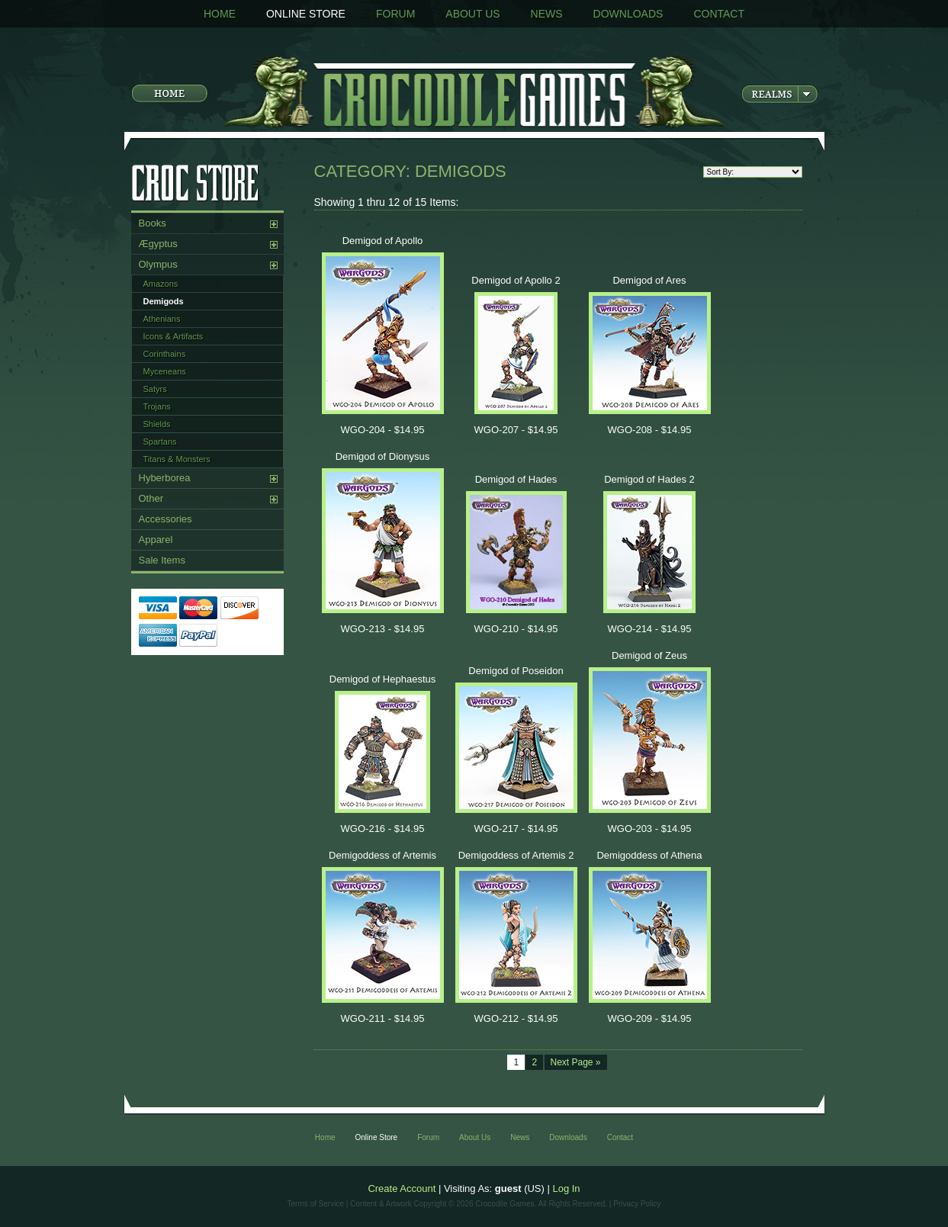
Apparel (156, 539)
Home (220, 14)
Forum (395, 14)
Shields (157, 424)
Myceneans (164, 371)
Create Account (401, 1188)
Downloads (628, 14)
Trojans (157, 406)
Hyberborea (165, 477)
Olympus (158, 264)
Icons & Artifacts (173, 336)
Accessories (165, 519)
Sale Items (162, 560)
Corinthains (164, 353)
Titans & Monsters (176, 459)
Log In (566, 1188)
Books (152, 223)
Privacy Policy (636, 1204)
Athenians (162, 318)
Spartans (160, 441)
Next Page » (576, 1062)
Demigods (163, 301)
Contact (718, 14)
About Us (472, 14)
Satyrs (155, 388)
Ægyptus (158, 243)
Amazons (160, 283)
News (547, 14)
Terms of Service (316, 1204)
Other (151, 498)
